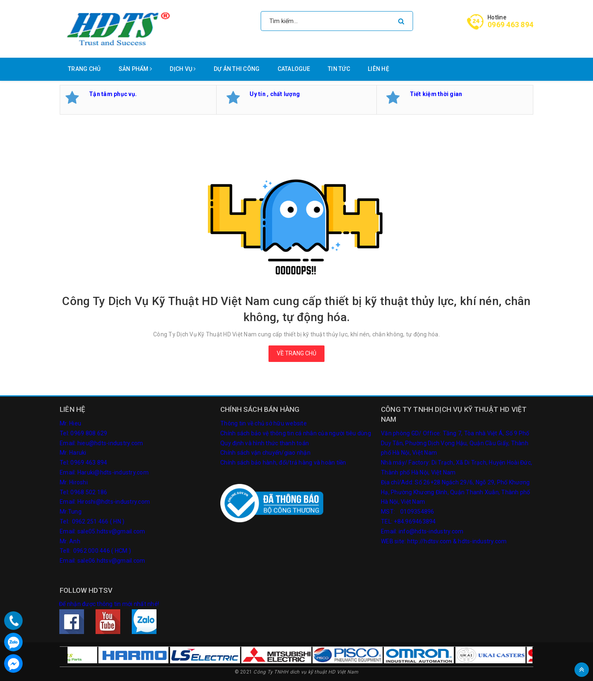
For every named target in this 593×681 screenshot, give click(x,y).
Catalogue (294, 69)
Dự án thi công (237, 69)
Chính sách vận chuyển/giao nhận (265, 452)
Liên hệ (378, 69)
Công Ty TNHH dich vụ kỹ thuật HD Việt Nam (305, 672)
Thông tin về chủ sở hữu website (263, 423)
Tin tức (339, 69)
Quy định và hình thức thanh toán (264, 443)
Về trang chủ (296, 353)
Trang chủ (84, 69)
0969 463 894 (510, 24)
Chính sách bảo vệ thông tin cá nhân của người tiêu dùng (295, 433)
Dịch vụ (183, 69)
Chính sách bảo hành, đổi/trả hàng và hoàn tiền (283, 462)
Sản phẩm (135, 69)
